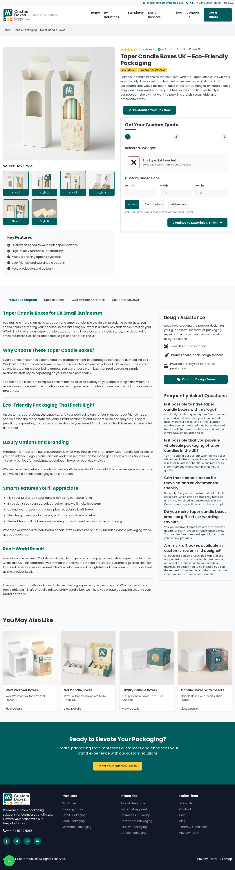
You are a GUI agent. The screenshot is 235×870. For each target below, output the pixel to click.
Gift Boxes (69, 803)
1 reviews (146, 49)
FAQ (182, 815)
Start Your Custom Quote (117, 766)
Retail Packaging (74, 815)
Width (164, 186)
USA (228, 3)
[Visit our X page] (17, 841)
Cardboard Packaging (136, 821)
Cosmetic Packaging (76, 827)
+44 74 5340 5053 (199, 3)
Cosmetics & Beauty (135, 815)
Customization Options (88, 300)
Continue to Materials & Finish (197, 223)
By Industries (111, 14)
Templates (136, 12)
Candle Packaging (25, 30)
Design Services (154, 14)
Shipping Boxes (72, 809)
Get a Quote (213, 14)
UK (217, 3)
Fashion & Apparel (133, 809)
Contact (185, 809)
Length (129, 186)
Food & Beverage (132, 803)
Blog (179, 12)
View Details (14, 709)
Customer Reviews (125, 300)
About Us (185, 803)
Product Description (22, 300)
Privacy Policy (189, 833)
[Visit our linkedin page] (37, 841)
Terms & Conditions (193, 827)
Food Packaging (73, 821)
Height (199, 186)
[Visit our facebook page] (6, 841)
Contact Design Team (196, 379)
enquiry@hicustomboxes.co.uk (162, 3)
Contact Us (193, 14)
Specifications (54, 300)
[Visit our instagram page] (27, 841)
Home (95, 12)
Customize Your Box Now (150, 110)
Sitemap (226, 859)
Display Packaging (133, 827)
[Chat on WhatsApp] (9, 860)
